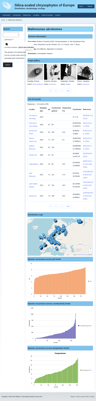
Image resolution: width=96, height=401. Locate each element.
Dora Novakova (38, 84)
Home (3, 20)
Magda (68, 84)
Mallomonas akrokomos (45, 29)
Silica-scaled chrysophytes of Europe (45, 5)
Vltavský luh (33, 155)
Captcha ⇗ (29, 50)
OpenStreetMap (82, 255)
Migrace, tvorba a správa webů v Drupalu (82, 396)
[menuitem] (82, 6)
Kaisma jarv (33, 196)
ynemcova (52, 84)
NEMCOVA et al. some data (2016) (87, 164)
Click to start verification (26, 47)
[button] (56, 227)
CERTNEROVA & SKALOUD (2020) (88, 175)
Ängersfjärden (33, 164)
